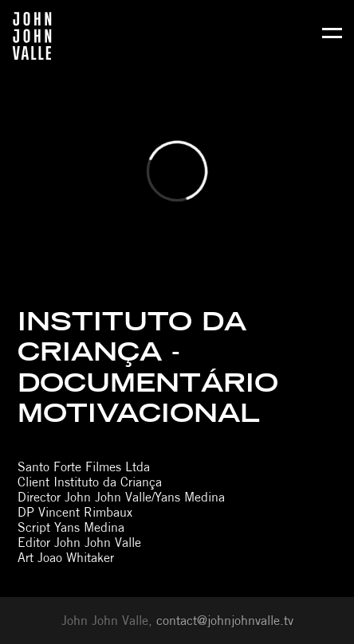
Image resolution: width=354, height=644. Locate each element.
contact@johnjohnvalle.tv (224, 620)
